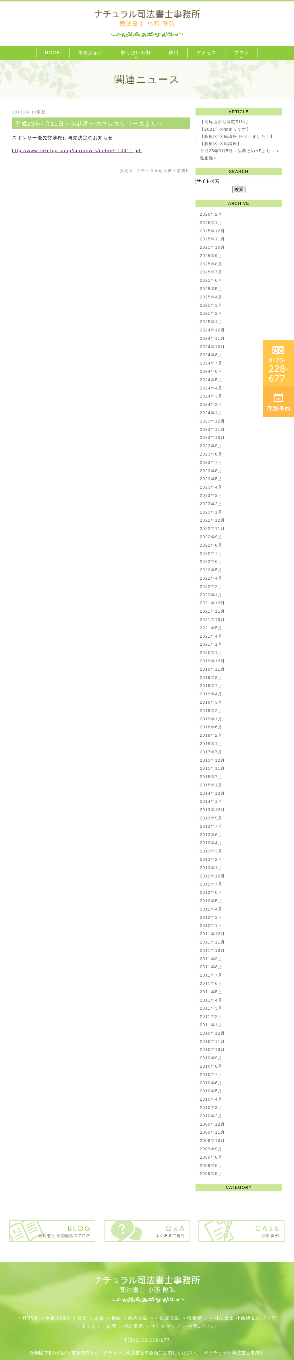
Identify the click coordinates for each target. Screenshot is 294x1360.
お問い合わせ (202, 1326)
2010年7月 (211, 1074)
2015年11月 (212, 768)
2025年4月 (211, 297)
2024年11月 (212, 338)
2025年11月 (212, 239)
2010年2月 (211, 1116)
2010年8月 (211, 1066)
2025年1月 (211, 321)
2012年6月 (211, 892)
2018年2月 (211, 735)
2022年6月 (211, 561)
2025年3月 (211, 305)
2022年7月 (211, 553)
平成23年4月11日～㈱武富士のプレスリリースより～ (89, 124)
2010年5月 (211, 1091)
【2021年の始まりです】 (225, 129)
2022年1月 (211, 595)
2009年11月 (212, 1132)
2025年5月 (211, 288)
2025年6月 (211, 280)
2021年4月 (211, 636)
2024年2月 (211, 404)
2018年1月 (211, 743)
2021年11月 (212, 611)
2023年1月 (211, 512)
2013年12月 (212, 809)
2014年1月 (211, 801)
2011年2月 (211, 1016)
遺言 (99, 1317)
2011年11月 (212, 942)
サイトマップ (165, 1326)
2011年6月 (211, 983)
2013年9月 (211, 818)
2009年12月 (212, 1124)
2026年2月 (211, 214)
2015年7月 (211, 776)
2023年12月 (212, 421)
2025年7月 (211, 272)
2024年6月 (211, 371)
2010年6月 (211, 1083)
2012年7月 (211, 884)
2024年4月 (211, 388)
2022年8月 (211, 545)
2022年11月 (212, 528)
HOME (30, 1317)
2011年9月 (211, 958)
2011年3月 (211, 1008)
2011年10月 (212, 950)
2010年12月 (212, 1033)
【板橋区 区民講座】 (221, 143)
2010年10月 (212, 1049)
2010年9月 (211, 1058)
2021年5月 (211, 628)
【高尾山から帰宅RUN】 (225, 121)
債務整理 (197, 1317)
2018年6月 (211, 727)
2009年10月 (212, 1140)
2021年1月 (211, 644)
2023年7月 (211, 462)
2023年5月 (211, 479)
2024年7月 (211, 363)
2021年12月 (212, 603)
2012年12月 (212, 876)
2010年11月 (212, 1041)
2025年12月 (212, 231)
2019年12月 (212, 661)
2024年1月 (211, 412)
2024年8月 (211, 354)
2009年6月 (211, 1165)
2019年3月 (211, 702)
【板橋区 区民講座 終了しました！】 (237, 136)
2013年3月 (211, 851)
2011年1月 (211, 1025)
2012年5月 (211, 900)
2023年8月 (211, 454)
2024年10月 (212, 346)
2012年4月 (211, 909)
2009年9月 (211, 1149)
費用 (82, 1317)
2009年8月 (211, 1157)
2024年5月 (211, 379)
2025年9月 (211, 255)
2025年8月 (211, 264)
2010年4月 (211, 1099)
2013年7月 (211, 826)
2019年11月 (212, 669)
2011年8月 (211, 966)
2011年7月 (211, 975)
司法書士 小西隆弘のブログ (245, 1317)
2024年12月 (212, 330)
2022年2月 (211, 586)
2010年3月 (211, 1107)
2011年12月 (212, 933)
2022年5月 (211, 570)
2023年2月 (211, 503)
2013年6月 (211, 834)
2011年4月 (211, 1000)
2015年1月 (211, 785)
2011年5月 (211, 991)
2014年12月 (212, 793)
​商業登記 (138, 1317)
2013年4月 (211, 842)
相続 (116, 1317)
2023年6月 (211, 470)
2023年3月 (211, 495)
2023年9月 (211, 445)
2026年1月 (211, 222)
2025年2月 (211, 313)
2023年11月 (212, 429)
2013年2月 (211, 859)
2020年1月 (211, 652)
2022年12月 (212, 520)
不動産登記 (167, 1317)
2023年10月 (212, 437)
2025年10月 (212, 247)
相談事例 (133, 1326)
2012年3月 (211, 917)
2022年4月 (211, 578)
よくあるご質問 (99, 1326)
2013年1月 (211, 867)
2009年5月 (211, 1173)
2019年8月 (211, 677)
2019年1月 (211, 719)
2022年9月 (211, 537)
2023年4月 (211, 487)
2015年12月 (212, 760)
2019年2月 (211, 710)
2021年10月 (212, 619)
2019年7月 (211, 685)
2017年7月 (211, 752)
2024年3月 (211, 396)
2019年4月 (211, 694)
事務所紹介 (57, 1317)
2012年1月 (211, 925)
